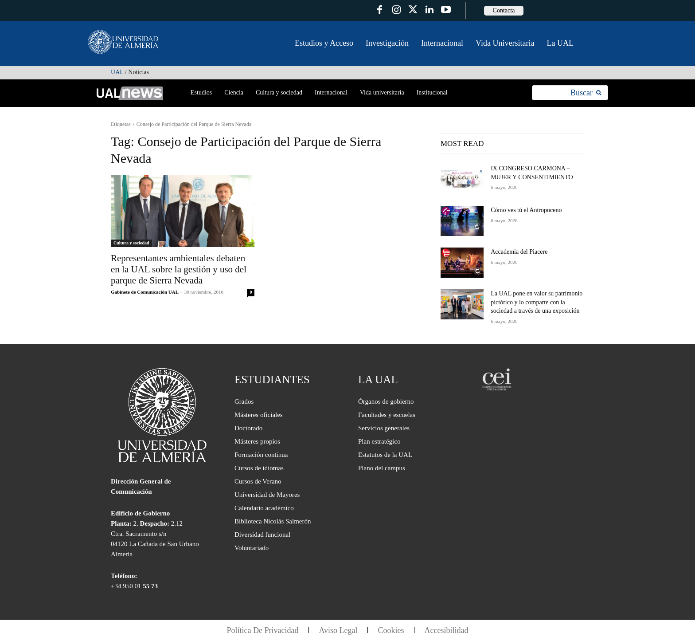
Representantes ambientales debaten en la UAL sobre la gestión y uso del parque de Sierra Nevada (178, 269)
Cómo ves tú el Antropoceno (526, 210)
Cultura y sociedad (131, 242)
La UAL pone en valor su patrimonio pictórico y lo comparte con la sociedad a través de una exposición (536, 302)
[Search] (586, 93)
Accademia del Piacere (519, 251)
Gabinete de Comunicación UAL (144, 292)
